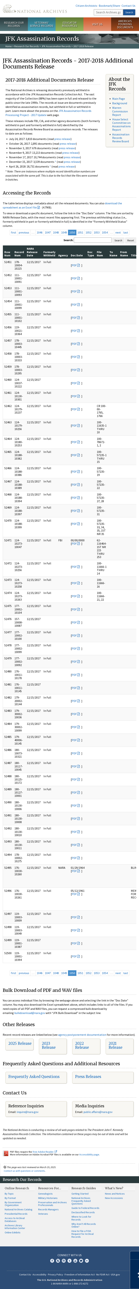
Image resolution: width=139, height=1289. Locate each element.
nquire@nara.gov (27, 1112)
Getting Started (80, 1193)
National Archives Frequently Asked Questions (81, 1200)
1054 (105, 232)
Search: (68, 240)
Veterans (43, 1213)
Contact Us (128, 5)
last (125, 232)
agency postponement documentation (82, 1034)
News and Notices (115, 1193)
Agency (63, 255)
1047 (48, 232)
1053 (97, 232)
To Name (113, 253)
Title (134, 255)
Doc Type (90, 253)
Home (8, 46)
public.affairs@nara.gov (97, 1112)
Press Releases (88, 1076)
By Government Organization (13, 1204)
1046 (40, 232)
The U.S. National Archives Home (35, 9)
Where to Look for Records (81, 1218)
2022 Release (82, 1045)
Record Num (19, 253)
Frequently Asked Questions (34, 1076)
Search (129, 12)
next (118, 232)
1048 (56, 232)
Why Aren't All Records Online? (83, 1225)
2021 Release (115, 1045)
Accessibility (39, 1274)
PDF (74, 265)
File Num (100, 253)
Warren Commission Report (120, 111)
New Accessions (114, 1198)
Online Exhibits (12, 1232)
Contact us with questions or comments (24, 1170)
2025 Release (19, 1043)
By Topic (9, 1193)
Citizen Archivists (86, 5)
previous (24, 232)
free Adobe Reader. (45, 1151)
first (13, 232)
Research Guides (83, 1188)
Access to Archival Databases (15, 1219)
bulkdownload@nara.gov (29, 1013)
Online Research (17, 1188)
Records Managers (48, 1209)
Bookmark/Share (109, 5)
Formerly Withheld (49, 253)
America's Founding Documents (125, 24)
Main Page (118, 98)
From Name (124, 253)
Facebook (52, 1261)
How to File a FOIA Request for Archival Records (82, 1233)
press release (62, 139)
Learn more (107, 1282)
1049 (64, 232)
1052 (88, 232)
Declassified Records (83, 1212)
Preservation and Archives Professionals (52, 1204)
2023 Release (49, 1045)
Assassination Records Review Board (120, 138)
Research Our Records (14, 24)
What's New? (114, 1188)
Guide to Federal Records (85, 1208)
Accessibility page (89, 1154)
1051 (80, 232)
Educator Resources (69, 24)
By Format (10, 1198)
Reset (130, 240)
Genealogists (45, 1193)
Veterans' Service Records (41, 24)
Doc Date (77, 255)
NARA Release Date (32, 252)
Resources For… (49, 1188)
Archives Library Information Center (15, 1227)
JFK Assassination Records (56, 46)
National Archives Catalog (18, 1209)
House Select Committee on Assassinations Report (121, 124)
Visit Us (97, 24)
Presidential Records (16, 1213)
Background (119, 103)
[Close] (134, 1255)
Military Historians (48, 1198)
